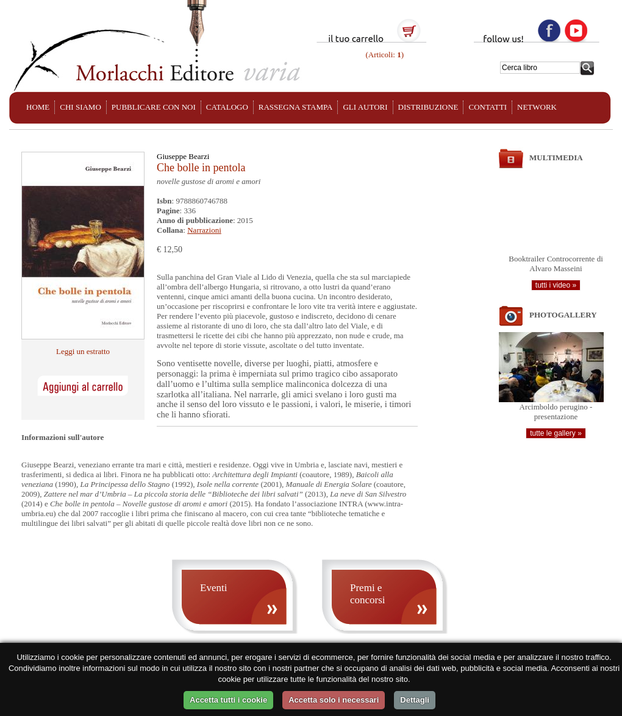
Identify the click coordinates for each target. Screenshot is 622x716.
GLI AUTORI (365, 107)
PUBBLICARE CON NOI (154, 107)
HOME (37, 107)
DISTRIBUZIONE (428, 107)
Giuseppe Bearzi (183, 156)
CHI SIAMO (80, 107)
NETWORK (537, 107)
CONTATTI (487, 107)
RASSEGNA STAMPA (296, 107)
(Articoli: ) (383, 54)
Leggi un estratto (83, 351)
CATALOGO (227, 107)
